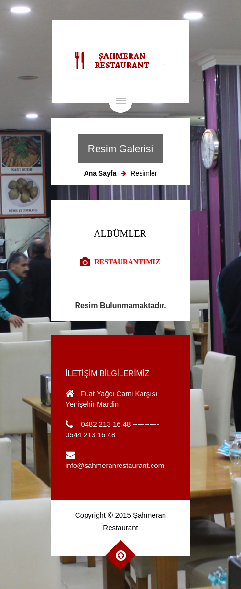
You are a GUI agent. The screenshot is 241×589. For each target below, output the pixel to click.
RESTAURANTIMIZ (127, 262)
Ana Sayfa (100, 173)
